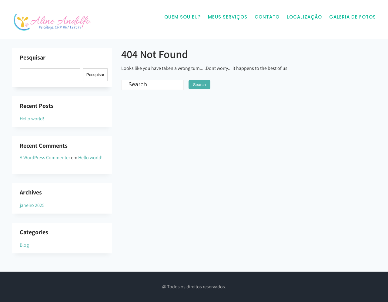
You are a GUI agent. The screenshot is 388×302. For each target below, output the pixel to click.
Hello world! (32, 118)
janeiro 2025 (32, 205)
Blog (24, 245)
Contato (267, 17)
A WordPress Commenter (45, 157)
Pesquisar (32, 57)
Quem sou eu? (182, 17)
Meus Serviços (227, 17)
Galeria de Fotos (352, 17)
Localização (304, 17)
